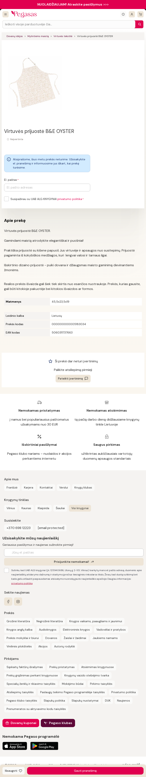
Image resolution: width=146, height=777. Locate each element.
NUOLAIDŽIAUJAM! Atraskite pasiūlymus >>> (73, 4)
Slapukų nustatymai (85, 700)
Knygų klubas (83, 487)
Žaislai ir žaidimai (75, 638)
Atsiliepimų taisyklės (20, 692)
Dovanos (51, 638)
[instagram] (18, 601)
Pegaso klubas (60, 723)
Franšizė (12, 487)
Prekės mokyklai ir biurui (23, 638)
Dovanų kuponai (23, 723)
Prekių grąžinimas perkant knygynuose (32, 675)
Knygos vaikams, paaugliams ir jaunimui (95, 621)
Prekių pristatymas (62, 667)
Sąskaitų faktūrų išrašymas (25, 667)
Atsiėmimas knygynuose (97, 667)
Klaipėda (43, 508)
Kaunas (26, 508)
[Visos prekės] (5, 14)
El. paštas (10, 180)
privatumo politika (69, 199)
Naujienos (123, 700)
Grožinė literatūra (18, 621)
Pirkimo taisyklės (101, 684)
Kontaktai (46, 487)
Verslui (63, 487)
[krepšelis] (140, 14)
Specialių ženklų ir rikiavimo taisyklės (31, 684)
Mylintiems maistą (38, 36)
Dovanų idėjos (15, 36)
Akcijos (43, 646)
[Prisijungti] (132, 14)
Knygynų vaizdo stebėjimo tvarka (86, 675)
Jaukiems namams (105, 638)
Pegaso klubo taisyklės (22, 700)
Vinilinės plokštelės (19, 646)
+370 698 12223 (19, 528)
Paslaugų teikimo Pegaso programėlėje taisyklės (72, 692)
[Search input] (68, 24)
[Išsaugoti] (13, 771)
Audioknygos (47, 629)
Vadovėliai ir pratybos (111, 629)
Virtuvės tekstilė (63, 36)
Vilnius (11, 508)
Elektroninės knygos (76, 629)
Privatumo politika (123, 692)
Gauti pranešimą (85, 771)
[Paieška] (139, 24)
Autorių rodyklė (64, 646)
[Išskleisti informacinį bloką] (123, 14)
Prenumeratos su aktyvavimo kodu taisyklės (36, 709)
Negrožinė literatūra (49, 621)
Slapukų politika (54, 700)
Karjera (28, 487)
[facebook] (8, 601)
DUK (108, 700)
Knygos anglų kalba (19, 629)
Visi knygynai (80, 508)
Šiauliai (60, 508)
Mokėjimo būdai (72, 684)
